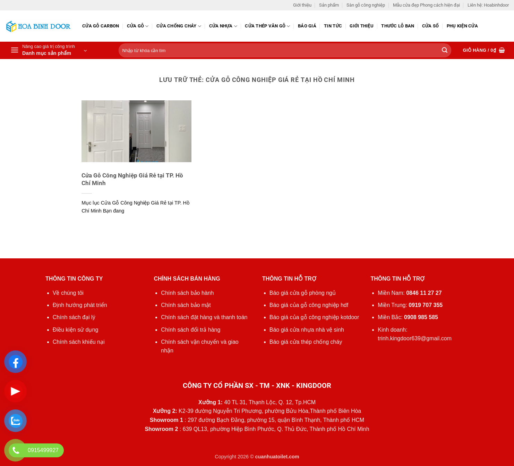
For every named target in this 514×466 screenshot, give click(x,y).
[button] (48, 50)
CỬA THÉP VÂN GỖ (267, 26)
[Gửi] (445, 51)
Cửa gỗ (138, 26)
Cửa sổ (430, 25)
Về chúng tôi (68, 293)
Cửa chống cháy (178, 26)
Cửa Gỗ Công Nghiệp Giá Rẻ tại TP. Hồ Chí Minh (132, 179)
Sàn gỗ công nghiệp (365, 5)
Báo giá (307, 25)
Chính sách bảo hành (187, 293)
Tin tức (333, 25)
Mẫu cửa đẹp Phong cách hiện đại (426, 5)
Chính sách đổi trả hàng (190, 330)
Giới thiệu (302, 5)
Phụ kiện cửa (462, 25)
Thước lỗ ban (397, 25)
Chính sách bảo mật (186, 305)
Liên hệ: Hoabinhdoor (488, 5)
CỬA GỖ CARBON (100, 25)
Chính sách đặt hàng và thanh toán (204, 317)
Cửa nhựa (223, 26)
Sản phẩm (329, 5)
